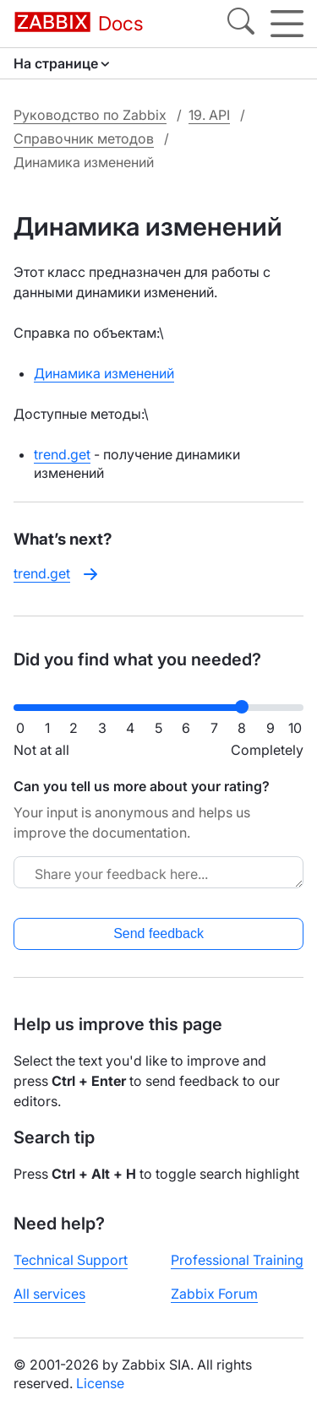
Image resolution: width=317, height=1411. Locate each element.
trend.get (62, 454)
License (100, 1383)
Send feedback (158, 933)
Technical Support (71, 1259)
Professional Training (237, 1259)
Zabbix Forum (214, 1293)
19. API (209, 114)
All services (49, 1293)
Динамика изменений (104, 373)
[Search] (240, 24)
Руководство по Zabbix (90, 114)
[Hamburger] (287, 23)
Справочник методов (84, 138)
